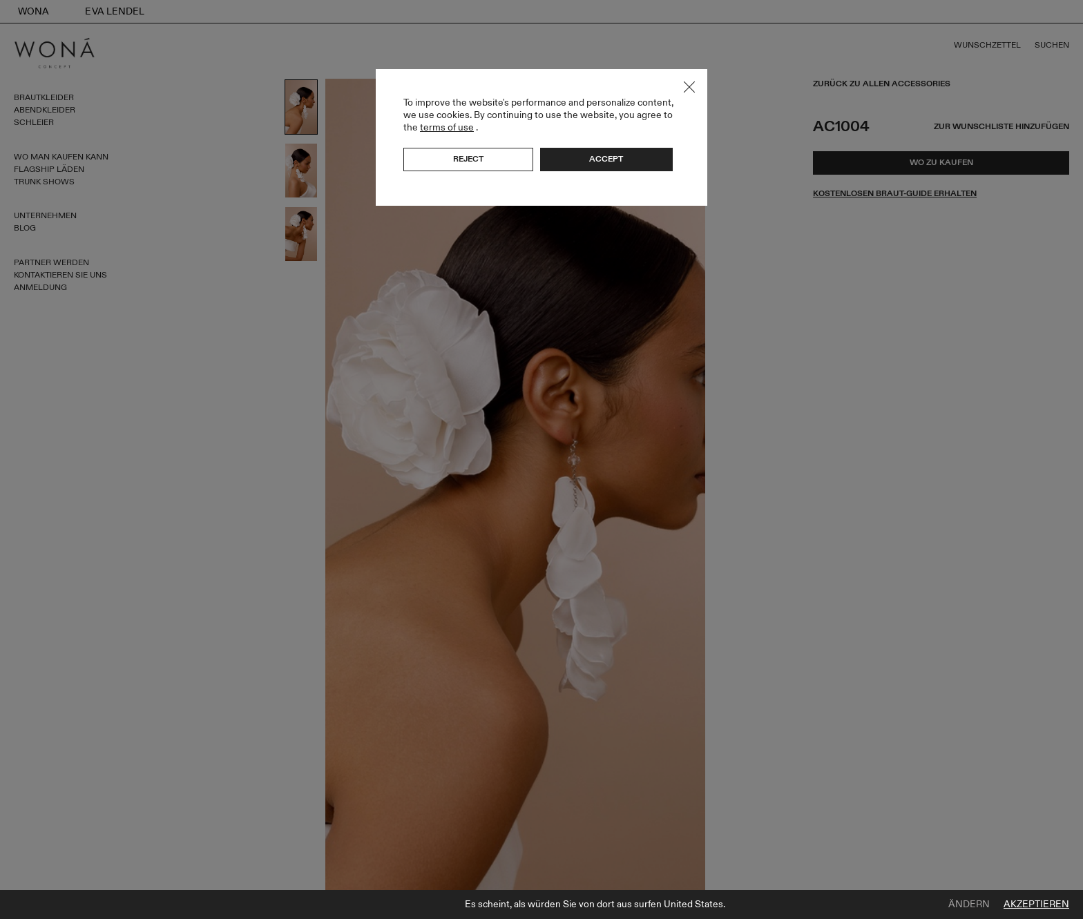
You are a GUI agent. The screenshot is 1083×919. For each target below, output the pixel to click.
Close (689, 87)
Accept (606, 158)
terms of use (447, 127)
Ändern (969, 904)
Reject (468, 158)
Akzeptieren (1036, 904)
